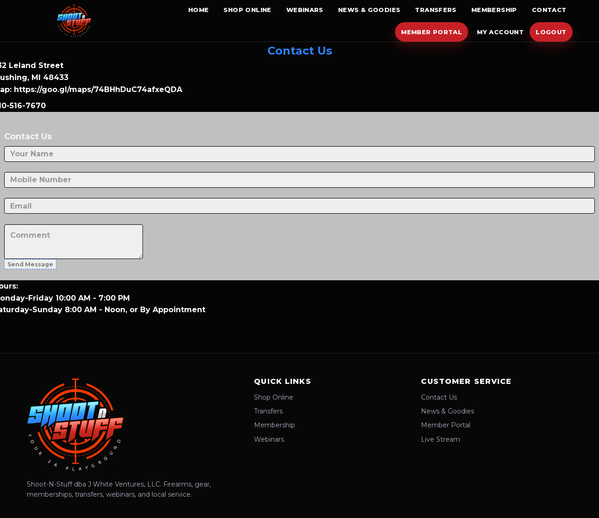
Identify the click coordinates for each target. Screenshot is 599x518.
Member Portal (431, 32)
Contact (549, 9)
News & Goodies (369, 9)
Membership (494, 9)
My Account (500, 32)
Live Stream (440, 439)
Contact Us (439, 397)
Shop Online (247, 9)
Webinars (304, 9)
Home (198, 9)
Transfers (436, 9)
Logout (551, 32)
